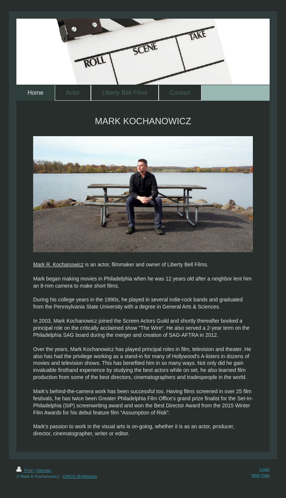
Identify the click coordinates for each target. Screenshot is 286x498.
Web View (260, 475)
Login (265, 469)
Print (25, 470)
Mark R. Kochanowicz (58, 264)
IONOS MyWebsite (80, 476)
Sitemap (43, 470)
